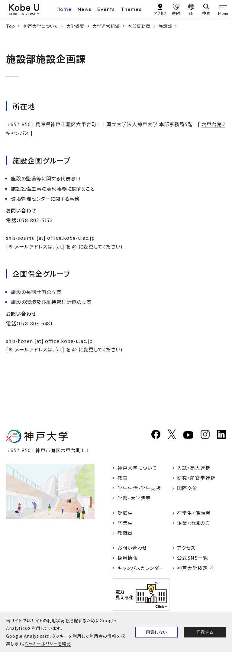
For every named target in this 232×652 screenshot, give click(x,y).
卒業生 (125, 523)
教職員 (125, 534)
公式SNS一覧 (192, 558)
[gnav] (223, 9)
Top (10, 26)
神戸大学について (40, 26)
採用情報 (128, 558)
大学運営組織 (106, 26)
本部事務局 (139, 26)
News (85, 9)
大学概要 (75, 26)
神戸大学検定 (192, 569)
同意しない (156, 632)
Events (106, 9)
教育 (123, 478)
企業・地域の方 (194, 523)
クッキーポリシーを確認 (48, 643)
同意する (204, 632)
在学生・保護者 (194, 513)
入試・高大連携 (194, 468)
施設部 (165, 26)
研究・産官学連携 (196, 478)
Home (64, 9)
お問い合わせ (132, 548)
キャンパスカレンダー (141, 569)
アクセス (186, 548)
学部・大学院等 (134, 498)
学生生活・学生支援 (139, 488)
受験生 (125, 513)
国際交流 (187, 488)
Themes (131, 9)
